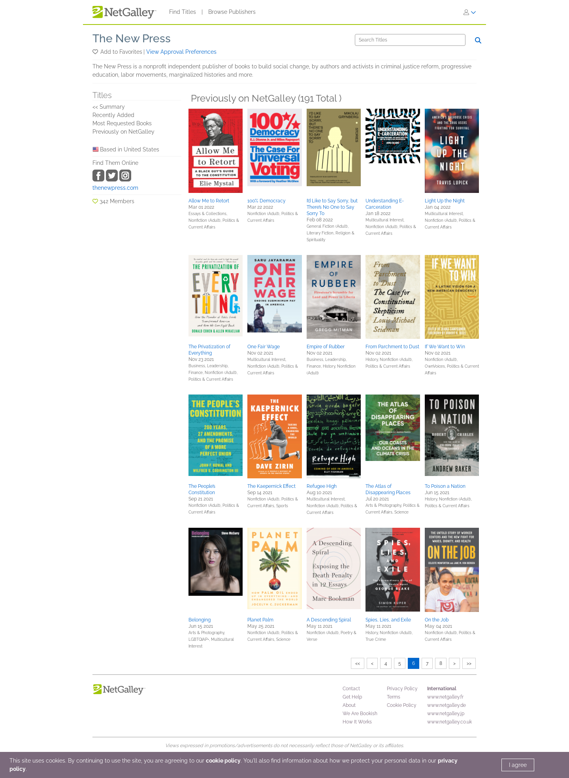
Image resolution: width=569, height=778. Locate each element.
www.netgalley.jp (445, 713)
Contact (351, 688)
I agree (518, 765)
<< (357, 663)
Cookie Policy (401, 705)
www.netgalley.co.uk (449, 722)
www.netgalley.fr (445, 697)
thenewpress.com (115, 188)
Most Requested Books (122, 123)
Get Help (352, 697)
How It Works (357, 722)
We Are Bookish (360, 713)
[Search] (410, 40)
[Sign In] (469, 12)
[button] (95, 52)
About (349, 705)
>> (469, 663)
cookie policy (223, 760)
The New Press (131, 38)
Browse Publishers (232, 12)
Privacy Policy (402, 688)
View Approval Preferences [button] (181, 52)
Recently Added (113, 115)
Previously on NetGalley (123, 131)
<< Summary (108, 107)
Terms (393, 697)
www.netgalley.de (446, 705)
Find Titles (182, 12)
